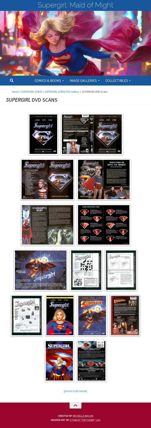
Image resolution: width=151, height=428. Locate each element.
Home (15, 91)
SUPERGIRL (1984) (31, 91)
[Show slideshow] (75, 391)
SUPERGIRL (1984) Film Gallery (62, 91)
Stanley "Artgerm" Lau (85, 420)
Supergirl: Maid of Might (75, 5)
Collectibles (116, 80)
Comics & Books (48, 80)
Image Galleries (83, 80)
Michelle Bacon (83, 416)
